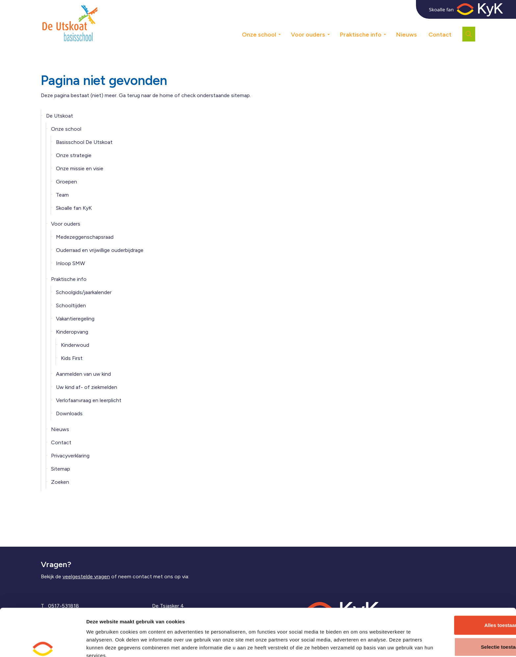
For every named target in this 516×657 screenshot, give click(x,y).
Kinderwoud (75, 345)
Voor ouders (308, 34)
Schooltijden (71, 305)
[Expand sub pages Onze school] (284, 23)
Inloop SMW (70, 263)
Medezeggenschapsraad (85, 237)
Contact (440, 34)
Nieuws (406, 34)
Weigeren (461, 635)
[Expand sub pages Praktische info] (389, 23)
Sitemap (60, 469)
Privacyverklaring (70, 455)
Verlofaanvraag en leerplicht (88, 400)
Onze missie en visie (79, 168)
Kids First (72, 358)
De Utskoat (59, 116)
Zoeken (60, 482)
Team (62, 195)
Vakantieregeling (75, 318)
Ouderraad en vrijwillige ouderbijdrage (99, 250)
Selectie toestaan (461, 614)
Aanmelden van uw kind (83, 374)
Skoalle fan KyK (74, 208)
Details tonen (354, 644)
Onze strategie (73, 155)
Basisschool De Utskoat (84, 142)
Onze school (259, 34)
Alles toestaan (461, 592)
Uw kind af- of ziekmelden (86, 387)
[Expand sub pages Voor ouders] (333, 23)
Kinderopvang (72, 332)
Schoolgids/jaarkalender (84, 292)
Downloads (69, 413)
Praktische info (360, 34)
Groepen (66, 181)
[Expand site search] (468, 34)
